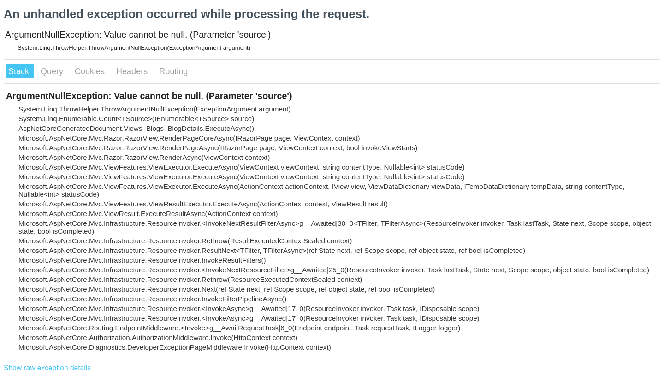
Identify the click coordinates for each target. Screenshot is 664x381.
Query (53, 71)
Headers (133, 71)
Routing (173, 71)
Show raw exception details (47, 368)
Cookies (91, 71)
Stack (19, 71)
